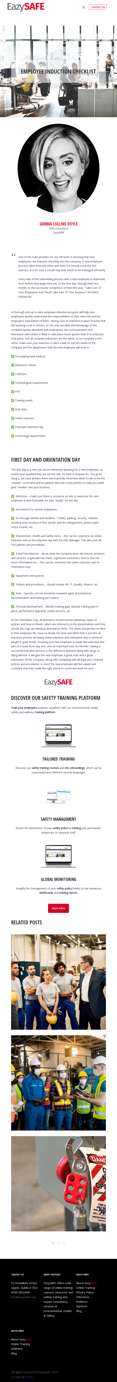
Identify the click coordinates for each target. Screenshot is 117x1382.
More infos (58, 908)
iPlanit (29, 1377)
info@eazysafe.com (23, 1297)
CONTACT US (98, 7)
